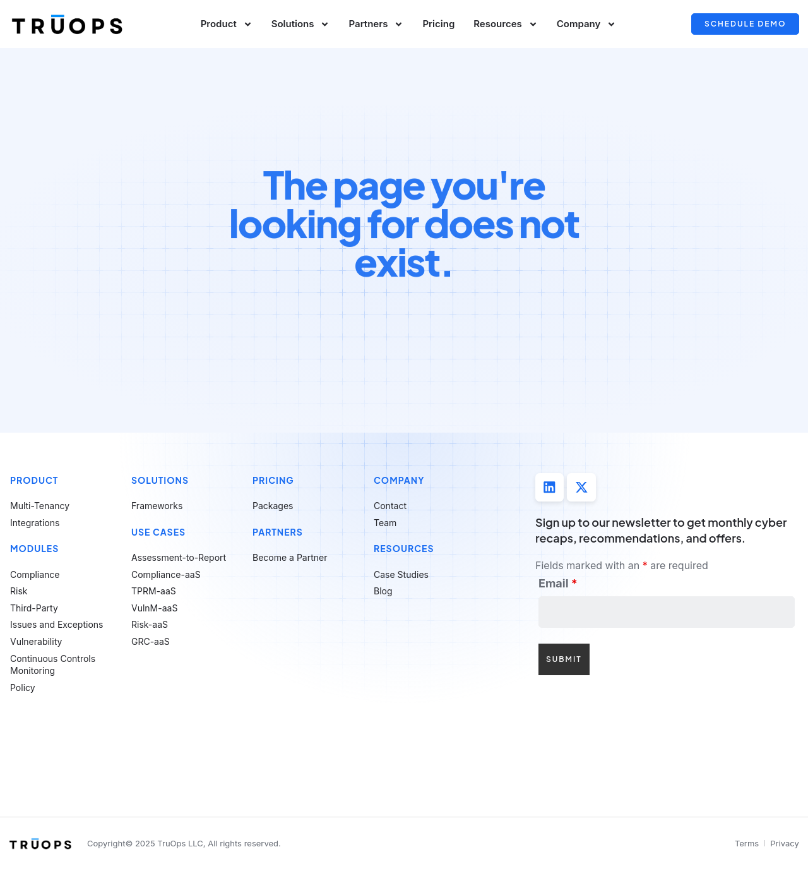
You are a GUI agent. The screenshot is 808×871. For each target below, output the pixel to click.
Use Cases (158, 532)
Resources (505, 24)
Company (587, 24)
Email (558, 584)
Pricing (438, 24)
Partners (375, 24)
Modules (34, 548)
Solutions (300, 24)
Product (226, 24)
